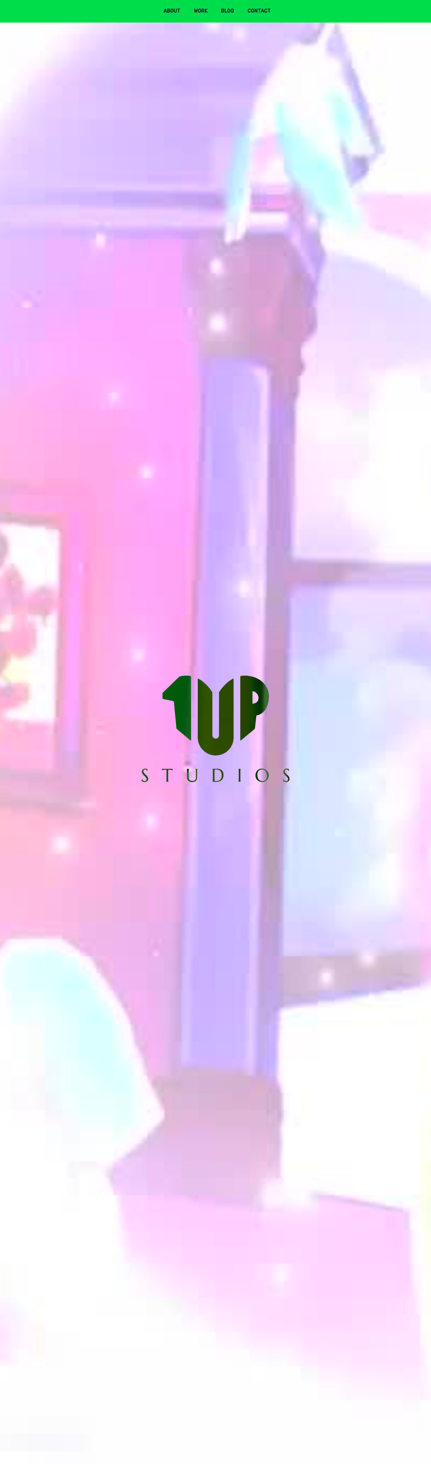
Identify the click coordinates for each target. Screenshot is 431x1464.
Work (201, 11)
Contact (259, 11)
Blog (227, 11)
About (172, 11)
